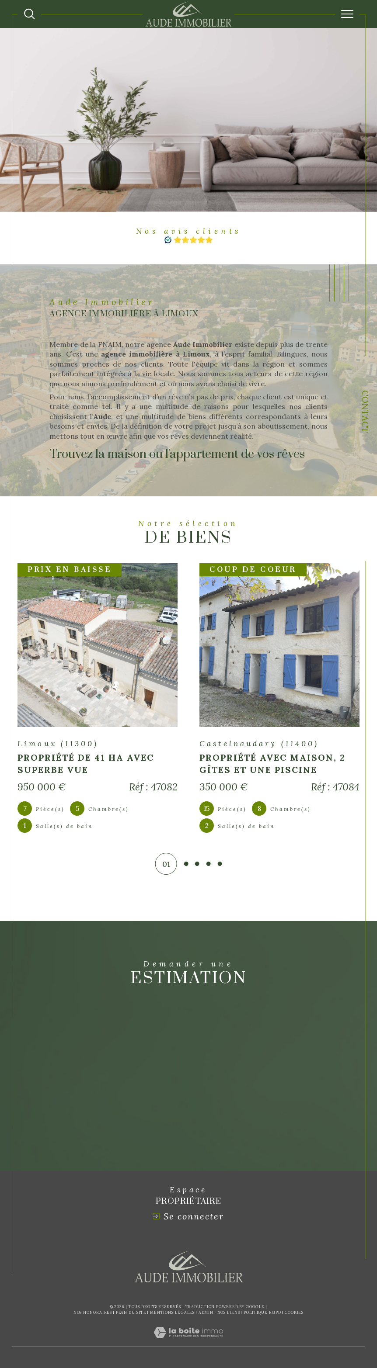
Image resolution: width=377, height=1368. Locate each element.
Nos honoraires (92, 1312)
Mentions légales (172, 1312)
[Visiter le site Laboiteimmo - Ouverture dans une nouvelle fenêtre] (188, 1342)
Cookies (294, 1312)
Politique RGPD (262, 1312)
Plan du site (131, 1312)
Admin (206, 1312)
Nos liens (228, 1312)
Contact (365, 412)
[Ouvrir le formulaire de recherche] (29, 14)
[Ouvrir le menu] (347, 14)
